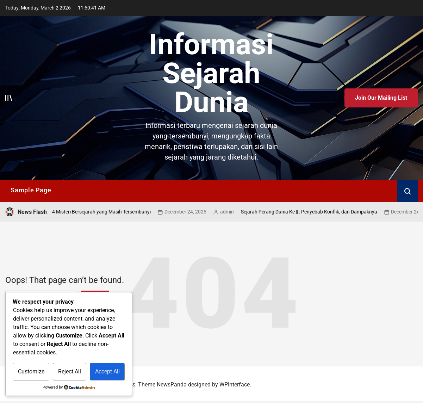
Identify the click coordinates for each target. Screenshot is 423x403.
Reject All (69, 371)
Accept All (107, 371)
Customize (31, 371)
